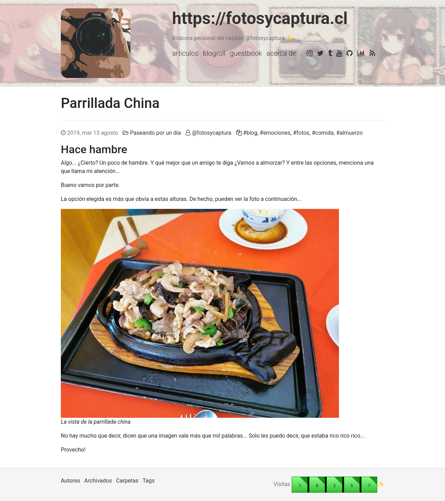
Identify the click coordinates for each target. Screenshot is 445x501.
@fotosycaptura (211, 133)
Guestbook (246, 53)
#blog (250, 133)
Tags (149, 480)
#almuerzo (349, 133)
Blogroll (214, 53)
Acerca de (281, 53)
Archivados (98, 480)
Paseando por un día (155, 133)
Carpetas (127, 480)
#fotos (301, 133)
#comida (323, 133)
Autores (70, 480)
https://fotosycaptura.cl (260, 18)
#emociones (275, 133)
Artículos (185, 53)
